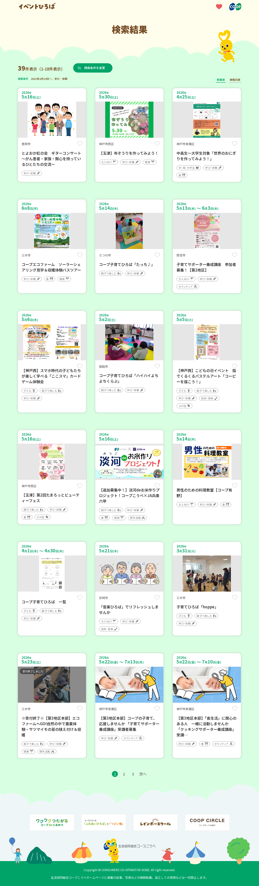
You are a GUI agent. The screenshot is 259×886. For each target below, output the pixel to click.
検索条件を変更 (94, 68)
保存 (79, 143)
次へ (143, 774)
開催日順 (235, 80)
